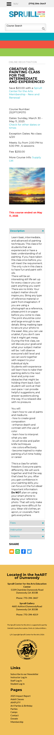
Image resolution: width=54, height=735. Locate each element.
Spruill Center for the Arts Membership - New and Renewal (25, 92)
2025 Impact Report (21, 695)
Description (17, 231)
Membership (17, 721)
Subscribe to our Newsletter (24, 674)
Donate (14, 718)
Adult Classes (17, 699)
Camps (14, 712)
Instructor (16, 529)
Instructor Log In (19, 677)
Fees (13, 522)
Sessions (15, 536)
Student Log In (18, 683)
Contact (15, 715)
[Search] (43, 28)
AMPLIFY (15, 702)
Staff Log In (16, 680)
